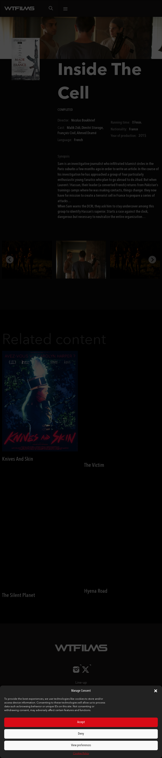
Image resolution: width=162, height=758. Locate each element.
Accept (81, 722)
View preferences (81, 745)
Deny (81, 733)
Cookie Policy (81, 753)
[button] (156, 691)
